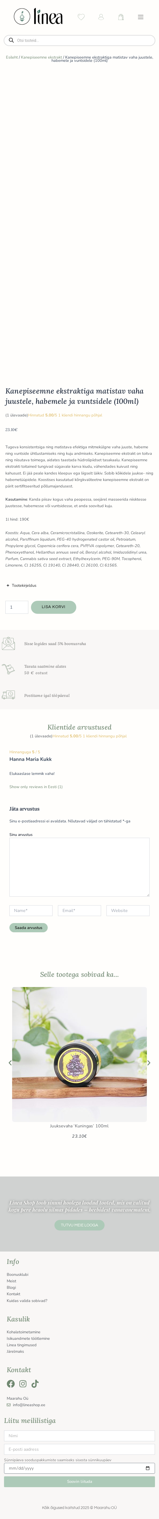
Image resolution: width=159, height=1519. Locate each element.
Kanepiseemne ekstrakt (41, 57)
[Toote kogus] (16, 607)
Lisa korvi (53, 607)
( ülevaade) (16, 415)
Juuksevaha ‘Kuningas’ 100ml (79, 1126)
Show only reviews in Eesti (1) (36, 786)
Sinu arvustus (21, 834)
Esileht (12, 57)
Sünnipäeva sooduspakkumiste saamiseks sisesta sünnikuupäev (57, 1460)
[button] (10, 1062)
